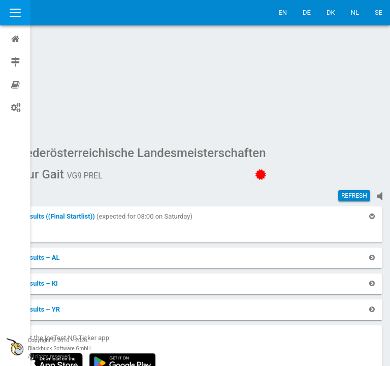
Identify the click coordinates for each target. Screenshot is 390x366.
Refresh (354, 99)
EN (282, 12)
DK (331, 12)
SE (378, 12)
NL (355, 12)
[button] (83, 120)
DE (307, 12)
